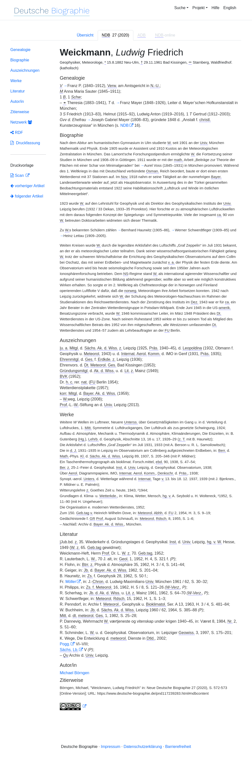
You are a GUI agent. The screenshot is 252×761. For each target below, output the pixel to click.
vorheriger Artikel (27, 186)
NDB (124, 125)
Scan (17, 175)
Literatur (17, 91)
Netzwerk (21, 122)
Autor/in (17, 101)
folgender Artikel (26, 196)
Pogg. (65, 644)
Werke (16, 81)
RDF (16, 132)
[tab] (115, 35)
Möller (70, 582)
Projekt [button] (198, 8)
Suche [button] (179, 8)
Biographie (19, 60)
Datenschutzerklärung (143, 746)
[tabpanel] (126, 380)
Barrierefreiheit (178, 746)
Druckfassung (25, 143)
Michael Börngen (74, 673)
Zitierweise (19, 112)
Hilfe (216, 8)
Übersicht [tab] (85, 35)
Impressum (110, 746)
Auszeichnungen (24, 70)
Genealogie (20, 50)
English (229, 8)
